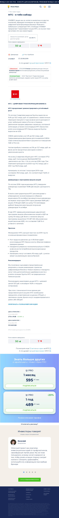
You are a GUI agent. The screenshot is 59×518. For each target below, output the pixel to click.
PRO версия (45, 7)
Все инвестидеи (15, 11)
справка (28, 492)
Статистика (47, 491)
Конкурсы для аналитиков (12, 492)
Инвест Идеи (47, 488)
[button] (23, 472)
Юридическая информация (30, 489)
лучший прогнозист (37, 63)
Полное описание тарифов (29, 418)
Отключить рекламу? (29, 424)
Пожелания (29, 499)
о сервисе (11, 488)
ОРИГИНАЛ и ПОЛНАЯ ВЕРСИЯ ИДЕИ (23, 304)
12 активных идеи (37, 348)
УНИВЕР (11, 59)
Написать (28, 494)
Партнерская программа (11, 499)
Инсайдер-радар (46, 494)
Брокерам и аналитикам (11, 495)
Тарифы (28, 497)
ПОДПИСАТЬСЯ (29, 386)
